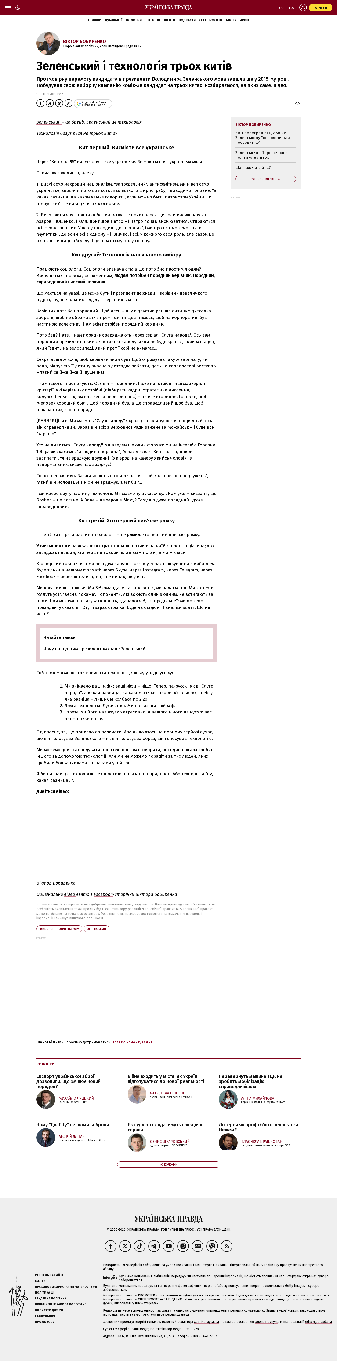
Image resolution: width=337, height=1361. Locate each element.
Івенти (169, 20)
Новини (94, 20)
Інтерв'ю (152, 20)
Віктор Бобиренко (84, 41)
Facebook (103, 894)
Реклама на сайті (49, 1275)
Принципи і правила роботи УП (61, 1304)
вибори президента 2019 (59, 929)
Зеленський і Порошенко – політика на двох (261, 155)
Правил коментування (132, 1042)
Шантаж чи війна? (253, 167)
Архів (244, 20)
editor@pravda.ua (318, 1322)
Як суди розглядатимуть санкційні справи (165, 1127)
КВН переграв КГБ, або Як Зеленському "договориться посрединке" (262, 138)
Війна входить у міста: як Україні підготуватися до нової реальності (166, 1078)
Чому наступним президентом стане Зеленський (94, 648)
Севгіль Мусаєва (206, 1322)
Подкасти (187, 20)
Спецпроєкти (210, 20)
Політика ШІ (44, 1292)
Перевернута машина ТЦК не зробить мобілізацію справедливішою (251, 1081)
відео (70, 894)
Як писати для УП (49, 1310)
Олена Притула (266, 1322)
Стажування (45, 1316)
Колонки (134, 20)
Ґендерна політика (50, 1298)
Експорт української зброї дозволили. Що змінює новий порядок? (68, 1081)
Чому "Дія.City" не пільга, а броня (72, 1124)
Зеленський (49, 122)
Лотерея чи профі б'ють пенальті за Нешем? (258, 1127)
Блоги (231, 20)
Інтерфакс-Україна (300, 1276)
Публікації (113, 20)
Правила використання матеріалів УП (66, 1286)
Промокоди (45, 1322)
